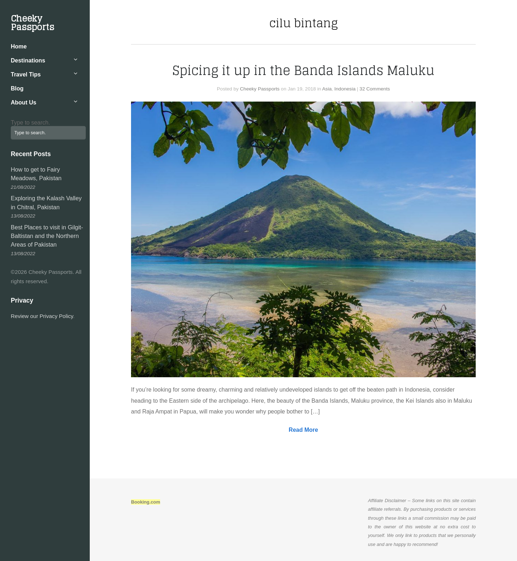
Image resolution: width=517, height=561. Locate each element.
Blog (17, 88)
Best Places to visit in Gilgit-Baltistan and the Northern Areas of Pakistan (47, 236)
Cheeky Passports (32, 23)
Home (19, 46)
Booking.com (145, 502)
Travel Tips (26, 74)
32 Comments (374, 89)
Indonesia (344, 89)
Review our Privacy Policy (42, 316)
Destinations (28, 60)
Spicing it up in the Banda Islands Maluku (303, 70)
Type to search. (30, 123)
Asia (326, 89)
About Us (23, 102)
